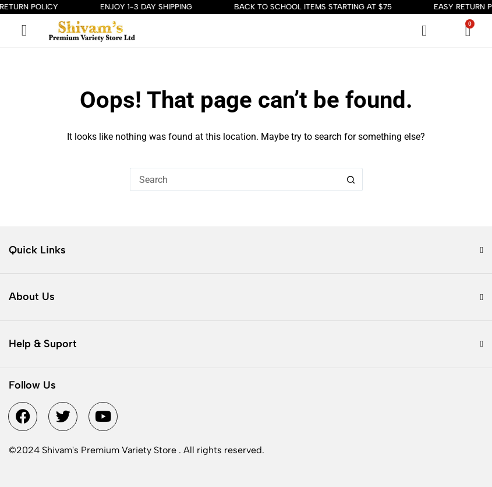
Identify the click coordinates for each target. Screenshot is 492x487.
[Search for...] (234, 179)
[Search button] (351, 179)
